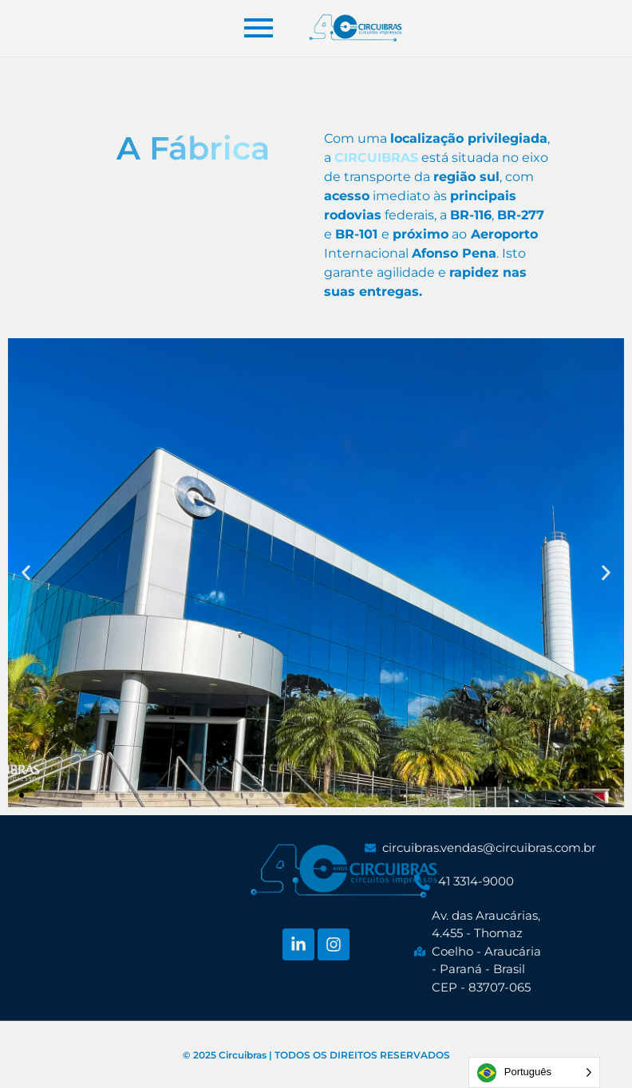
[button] (21, 795)
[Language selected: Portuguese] (534, 1072)
